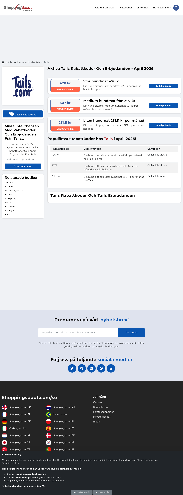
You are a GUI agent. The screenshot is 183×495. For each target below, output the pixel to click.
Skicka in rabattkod (22, 113)
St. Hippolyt (11, 198)
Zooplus (9, 182)
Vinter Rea (143, 7)
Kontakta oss (100, 407)
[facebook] (81, 368)
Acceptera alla (103, 492)
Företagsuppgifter (103, 412)
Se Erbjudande (163, 85)
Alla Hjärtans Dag (105, 7)
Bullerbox (10, 206)
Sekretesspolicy (10, 463)
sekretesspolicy (102, 416)
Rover (8, 202)
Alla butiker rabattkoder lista (24, 62)
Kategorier (126, 7)
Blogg (96, 421)
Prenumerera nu (22, 166)
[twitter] (71, 368)
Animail (9, 186)
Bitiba (8, 214)
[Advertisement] (91, 39)
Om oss (97, 402)
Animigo (9, 210)
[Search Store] (176, 7)
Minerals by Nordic (14, 190)
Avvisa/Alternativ (81, 492)
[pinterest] (101, 368)
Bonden (9, 194)
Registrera (132, 332)
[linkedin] (91, 368)
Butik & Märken (162, 7)
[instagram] (111, 368)
